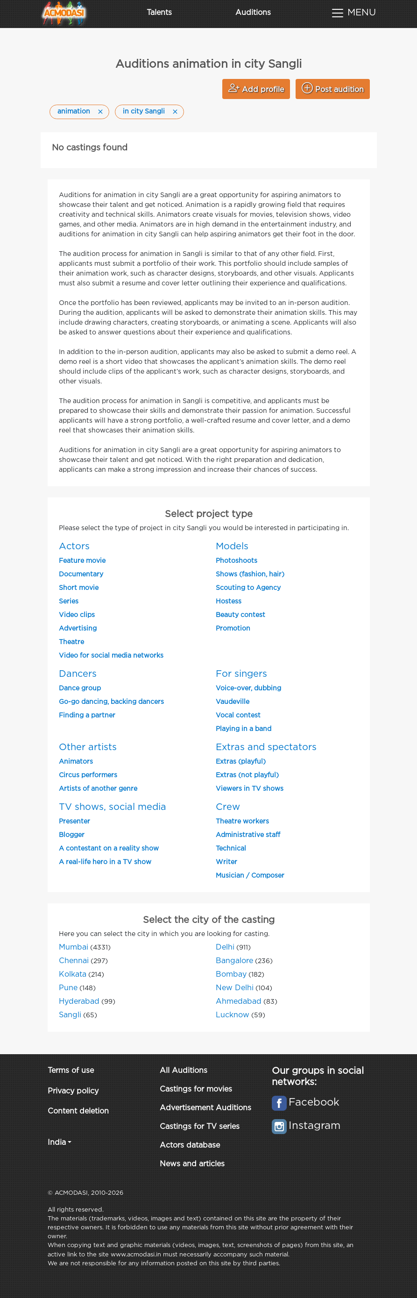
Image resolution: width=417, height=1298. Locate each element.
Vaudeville (232, 702)
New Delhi (235, 988)
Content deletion (78, 1111)
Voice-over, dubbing (248, 688)
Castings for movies (196, 1089)
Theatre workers (242, 821)
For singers (241, 674)
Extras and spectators (266, 747)
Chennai (74, 961)
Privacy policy (73, 1091)
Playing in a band (243, 729)
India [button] (57, 1142)
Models (232, 546)
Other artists (88, 747)
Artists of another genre (98, 789)
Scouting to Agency (248, 588)
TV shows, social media (112, 807)
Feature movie (82, 561)
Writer (226, 862)
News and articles (192, 1164)
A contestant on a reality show (109, 848)
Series (68, 601)
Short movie (79, 588)
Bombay (231, 974)
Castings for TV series (200, 1126)
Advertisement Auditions (205, 1108)
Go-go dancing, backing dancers (111, 702)
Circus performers (88, 775)
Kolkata (72, 974)
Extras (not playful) (247, 775)
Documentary (81, 574)
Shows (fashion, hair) (250, 574)
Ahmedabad (239, 1001)
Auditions (253, 12)
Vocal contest (238, 715)
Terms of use (71, 1070)
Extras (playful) (241, 762)
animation (73, 111)
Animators (76, 762)
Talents (159, 12)
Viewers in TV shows (249, 789)
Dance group (80, 688)
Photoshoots (236, 561)
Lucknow (232, 1015)
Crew (228, 807)
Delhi (225, 947)
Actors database (190, 1145)
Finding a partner (87, 715)
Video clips (77, 615)
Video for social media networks (111, 656)
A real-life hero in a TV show (105, 862)
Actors (74, 546)
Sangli (70, 1015)
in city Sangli (144, 111)
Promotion (233, 628)
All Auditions (183, 1070)
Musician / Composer (250, 876)
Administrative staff (248, 835)
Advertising (78, 628)
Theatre (71, 642)
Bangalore (234, 961)
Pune (68, 988)
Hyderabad (79, 1001)
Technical (231, 848)
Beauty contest (240, 615)
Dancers (78, 674)
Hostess (228, 601)
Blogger (72, 835)
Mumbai (73, 947)
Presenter (74, 821)
